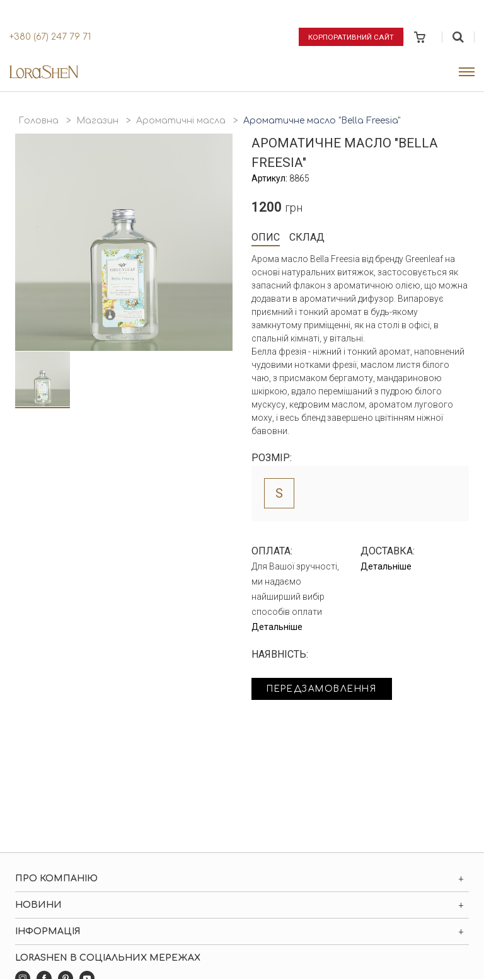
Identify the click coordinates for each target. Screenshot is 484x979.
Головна (38, 120)
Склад (307, 237)
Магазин (97, 120)
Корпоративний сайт (351, 36)
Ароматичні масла (181, 120)
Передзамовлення (325, 689)
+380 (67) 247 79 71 (50, 37)
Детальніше (276, 627)
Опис (265, 237)
